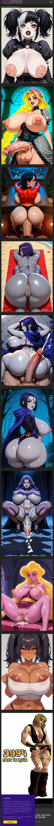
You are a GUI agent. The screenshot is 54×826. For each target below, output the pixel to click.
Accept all (10, 822)
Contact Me (37, 821)
